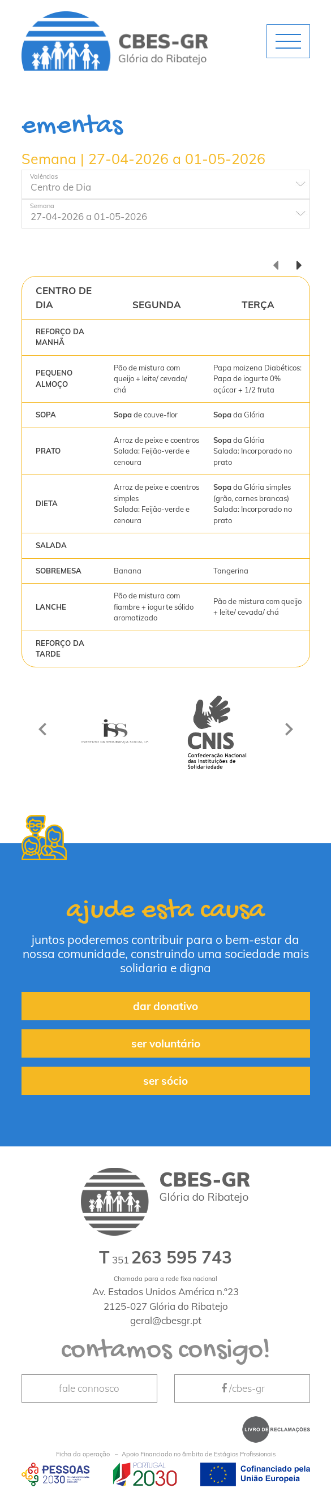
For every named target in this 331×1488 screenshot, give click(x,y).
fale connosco (89, 1388)
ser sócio (165, 1081)
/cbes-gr (242, 1388)
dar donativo (165, 1006)
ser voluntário (165, 1043)
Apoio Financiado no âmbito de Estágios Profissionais (166, 1454)
